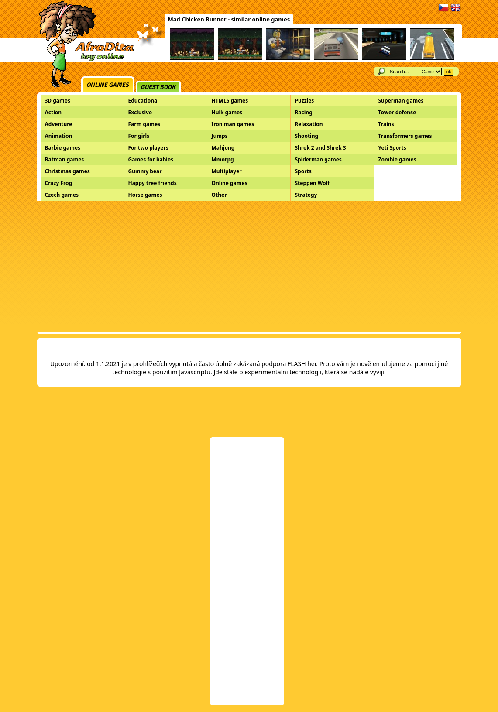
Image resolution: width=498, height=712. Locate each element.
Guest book (158, 87)
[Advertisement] (249, 266)
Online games (107, 85)
